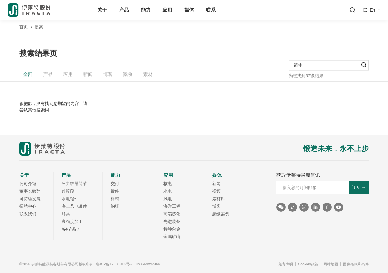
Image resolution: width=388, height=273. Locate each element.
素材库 (218, 198)
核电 (167, 183)
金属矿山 (171, 236)
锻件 (115, 191)
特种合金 (171, 229)
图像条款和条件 (356, 264)
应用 (68, 76)
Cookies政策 (308, 264)
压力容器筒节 (74, 183)
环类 (66, 213)
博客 (108, 76)
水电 (167, 191)
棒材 (115, 198)
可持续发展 (30, 198)
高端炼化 (171, 213)
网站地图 (330, 264)
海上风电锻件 (74, 206)
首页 (23, 26)
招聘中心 (27, 206)
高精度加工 (72, 221)
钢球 (115, 206)
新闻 (88, 76)
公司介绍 (27, 183)
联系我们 (27, 213)
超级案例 (220, 213)
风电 (167, 198)
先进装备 (171, 221)
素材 (148, 76)
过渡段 (68, 191)
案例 (128, 76)
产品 (48, 76)
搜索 (39, 26)
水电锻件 (70, 198)
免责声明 (285, 264)
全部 (28, 76)
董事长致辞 (30, 191)
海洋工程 (171, 206)
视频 (216, 191)
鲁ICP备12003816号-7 (114, 264)
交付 (115, 183)
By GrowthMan (148, 264)
